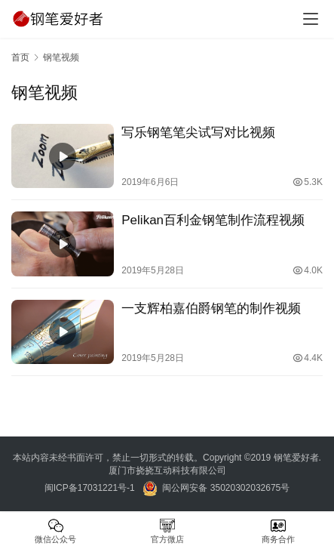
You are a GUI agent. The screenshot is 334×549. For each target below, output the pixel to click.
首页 (20, 57)
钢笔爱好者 (296, 457)
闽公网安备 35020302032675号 (225, 488)
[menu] (310, 18)
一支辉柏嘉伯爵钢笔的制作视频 (211, 308)
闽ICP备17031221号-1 (89, 488)
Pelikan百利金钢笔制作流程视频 (213, 220)
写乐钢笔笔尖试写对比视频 (198, 132)
